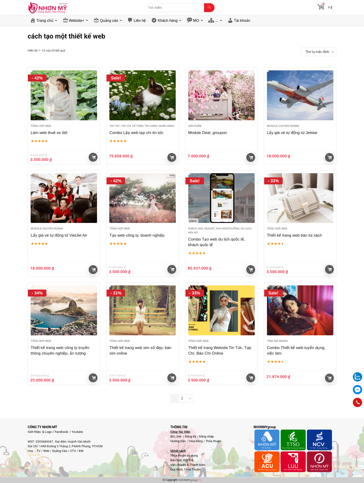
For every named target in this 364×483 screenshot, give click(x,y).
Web (46, 451)
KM (81, 451)
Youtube (77, 432)
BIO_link (176, 436)
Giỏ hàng (93, 157)
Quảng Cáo (59, 451)
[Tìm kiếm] (209, 7)
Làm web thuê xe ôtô (49, 133)
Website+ (76, 21)
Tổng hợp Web (41, 125)
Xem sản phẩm (172, 157)
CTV (73, 451)
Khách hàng (167, 21)
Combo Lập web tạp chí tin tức (136, 133)
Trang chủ (44, 21)
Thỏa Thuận (191, 469)
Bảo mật (176, 460)
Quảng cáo (109, 21)
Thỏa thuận (213, 441)
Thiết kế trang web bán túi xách (294, 235)
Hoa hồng (196, 441)
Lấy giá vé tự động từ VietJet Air (59, 235)
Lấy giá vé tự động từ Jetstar (292, 133)
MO (196, 21)
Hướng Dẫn (178, 441)
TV (38, 451)
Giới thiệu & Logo (40, 432)
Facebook (61, 432)
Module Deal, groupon (207, 133)
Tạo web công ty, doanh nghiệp (136, 235)
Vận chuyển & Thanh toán (187, 465)
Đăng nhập (206, 436)
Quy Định (176, 469)
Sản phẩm (195, 125)
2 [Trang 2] (182, 398)
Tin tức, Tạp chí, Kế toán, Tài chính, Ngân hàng (141, 125)
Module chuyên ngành (283, 125)
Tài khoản (242, 21)
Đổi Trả (188, 460)
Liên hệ (140, 21)
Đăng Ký (191, 436)
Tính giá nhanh (277, 340)
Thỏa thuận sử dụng (184, 455)
